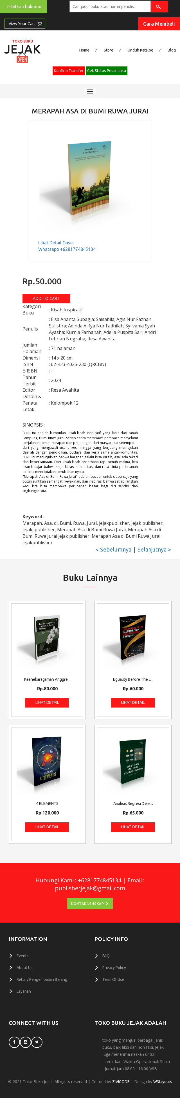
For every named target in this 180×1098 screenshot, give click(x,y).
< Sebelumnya (113, 549)
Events (23, 955)
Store (108, 50)
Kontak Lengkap (90, 903)
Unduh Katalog (140, 50)
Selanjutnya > (154, 549)
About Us (25, 967)
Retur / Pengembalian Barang (42, 978)
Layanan (24, 990)
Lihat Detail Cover (56, 242)
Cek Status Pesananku (106, 70)
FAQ (106, 955)
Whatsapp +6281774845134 (67, 248)
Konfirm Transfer (69, 70)
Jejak (22, 47)
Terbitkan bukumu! (23, 6)
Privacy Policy (114, 967)
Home (84, 50)
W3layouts (162, 1080)
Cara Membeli (159, 23)
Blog (172, 50)
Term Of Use (113, 978)
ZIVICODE (121, 1080)
